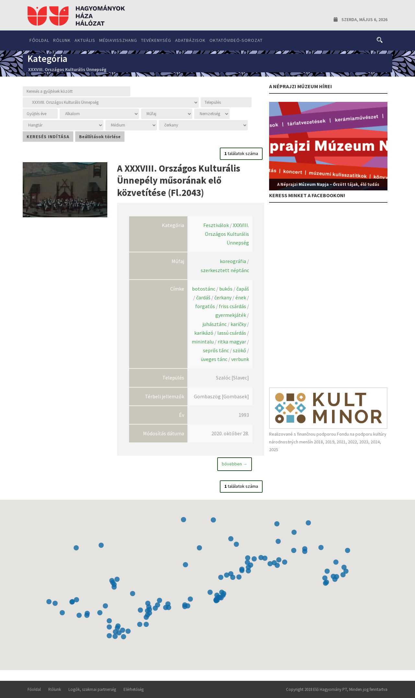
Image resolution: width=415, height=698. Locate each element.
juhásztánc (214, 324)
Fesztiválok (216, 225)
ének (240, 297)
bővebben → (234, 464)
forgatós (205, 306)
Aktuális (85, 40)
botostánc (203, 288)
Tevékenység (156, 40)
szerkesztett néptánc (225, 270)
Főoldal (39, 40)
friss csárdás (232, 306)
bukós (225, 288)
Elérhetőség (134, 689)
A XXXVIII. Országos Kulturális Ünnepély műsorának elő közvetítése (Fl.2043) (178, 180)
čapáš (242, 288)
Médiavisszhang (118, 40)
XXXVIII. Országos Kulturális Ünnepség (227, 234)
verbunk (240, 359)
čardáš (203, 297)
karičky (238, 324)
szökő (239, 350)
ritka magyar (232, 341)
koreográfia (233, 261)
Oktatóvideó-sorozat (236, 40)
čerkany (222, 297)
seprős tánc (216, 350)
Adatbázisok (190, 40)
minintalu (203, 341)
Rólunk (62, 40)
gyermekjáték (230, 315)
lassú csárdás (231, 333)
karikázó (203, 333)
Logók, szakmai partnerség (92, 689)
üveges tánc (214, 359)
